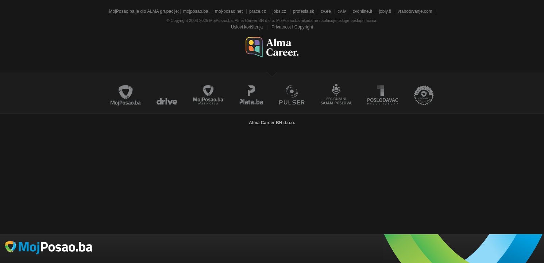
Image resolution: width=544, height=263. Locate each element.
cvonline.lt (362, 11)
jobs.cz (279, 11)
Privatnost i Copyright (292, 27)
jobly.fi (385, 11)
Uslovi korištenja (247, 27)
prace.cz (257, 11)
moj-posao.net (229, 11)
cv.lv (341, 11)
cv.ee (326, 11)
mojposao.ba (195, 11)
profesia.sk (303, 11)
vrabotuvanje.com (415, 11)
